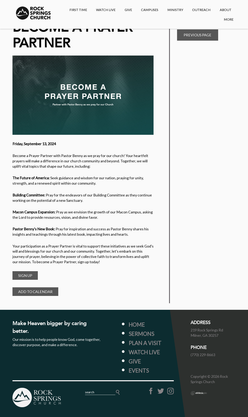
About (225, 10)
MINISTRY (175, 10)
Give (135, 361)
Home (137, 324)
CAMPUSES (149, 10)
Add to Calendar (35, 291)
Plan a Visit (145, 343)
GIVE (128, 10)
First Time (78, 10)
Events (139, 370)
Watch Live (106, 10)
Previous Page (197, 35)
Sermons (141, 334)
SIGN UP (25, 275)
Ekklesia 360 (199, 393)
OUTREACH (201, 10)
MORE (228, 19)
